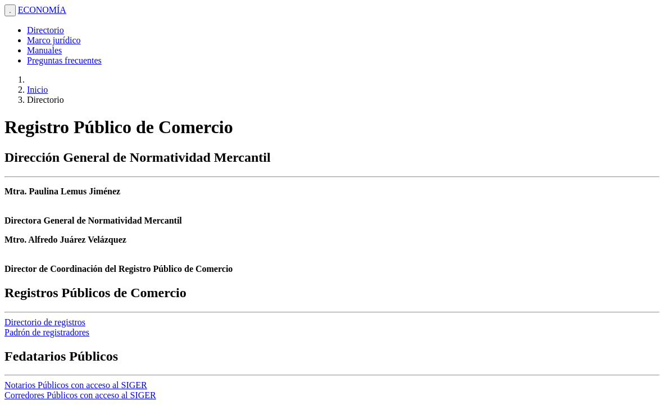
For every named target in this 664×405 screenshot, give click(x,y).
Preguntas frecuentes (64, 60)
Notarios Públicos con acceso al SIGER (75, 385)
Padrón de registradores (46, 332)
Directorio (45, 30)
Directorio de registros (44, 322)
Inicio (37, 89)
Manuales (44, 50)
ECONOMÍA (42, 10)
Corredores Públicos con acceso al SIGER (80, 395)
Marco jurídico (54, 40)
